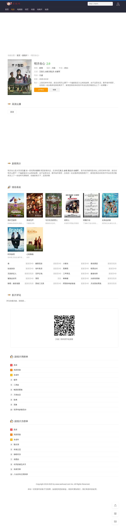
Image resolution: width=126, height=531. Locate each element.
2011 (66, 68)
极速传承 (103, 273)
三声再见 (76, 273)
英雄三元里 (48, 283)
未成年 (14, 375)
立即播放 (41, 90)
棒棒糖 (76, 278)
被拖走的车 (20, 278)
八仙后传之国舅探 (19, 474)
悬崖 (13, 365)
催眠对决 (15, 454)
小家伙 (76, 263)
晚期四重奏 (16, 390)
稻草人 (67, 220)
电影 (13, 9)
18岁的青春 (103, 278)
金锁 (47, 72)
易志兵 (51, 72)
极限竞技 (48, 263)
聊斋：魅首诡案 (20, 283)
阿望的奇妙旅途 (76, 283)
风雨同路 (15, 370)
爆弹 (13, 380)
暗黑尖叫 (103, 268)
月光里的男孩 (103, 283)
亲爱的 (14, 459)
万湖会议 (15, 395)
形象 (13, 405)
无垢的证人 (20, 273)
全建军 (57, 72)
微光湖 (14, 444)
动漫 (33, 9)
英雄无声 (30, 220)
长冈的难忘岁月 (18, 464)
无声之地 (48, 273)
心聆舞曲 (30, 254)
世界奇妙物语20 (18, 410)
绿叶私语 (48, 268)
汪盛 (41, 75)
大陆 (53, 68)
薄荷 (48, 278)
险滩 (13, 400)
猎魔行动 (86, 220)
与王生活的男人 (51, 220)
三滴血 (14, 385)
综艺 (27, 9)
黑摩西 (76, 268)
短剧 (46, 9)
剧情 (41, 68)
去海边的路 (106, 220)
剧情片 (25, 55)
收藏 (54, 90)
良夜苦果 (15, 469)
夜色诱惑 (103, 263)
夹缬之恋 (15, 449)
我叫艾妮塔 (12, 220)
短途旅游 (20, 268)
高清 (12, 112)
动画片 (39, 9)
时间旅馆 (11, 254)
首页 (7, 9)
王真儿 (42, 72)
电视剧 (20, 9)
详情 (105, 85)
